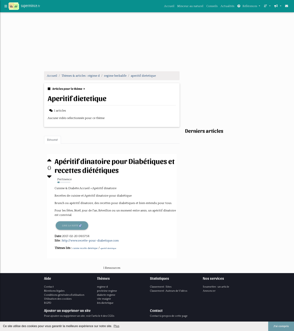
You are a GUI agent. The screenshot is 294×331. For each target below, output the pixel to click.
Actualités (227, 7)
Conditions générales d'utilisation (64, 295)
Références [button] (247, 7)
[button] (267, 7)
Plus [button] (116, 326)
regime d (102, 286)
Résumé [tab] (52, 139)
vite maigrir (104, 298)
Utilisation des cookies (58, 298)
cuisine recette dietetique (85, 248)
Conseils (212, 7)
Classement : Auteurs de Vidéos (168, 290)
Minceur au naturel (190, 7)
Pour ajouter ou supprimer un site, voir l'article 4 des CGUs (79, 315)
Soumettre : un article (216, 286)
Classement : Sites (160, 286)
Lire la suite (72, 225)
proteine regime (107, 290)
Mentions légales (54, 290)
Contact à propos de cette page (169, 315)
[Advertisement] (147, 42)
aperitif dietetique (108, 248)
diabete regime (106, 295)
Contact (49, 286)
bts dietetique (105, 302)
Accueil (169, 7)
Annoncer (209, 290)
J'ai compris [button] (281, 326)
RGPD (47, 302)
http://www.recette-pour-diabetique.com (90, 240)
